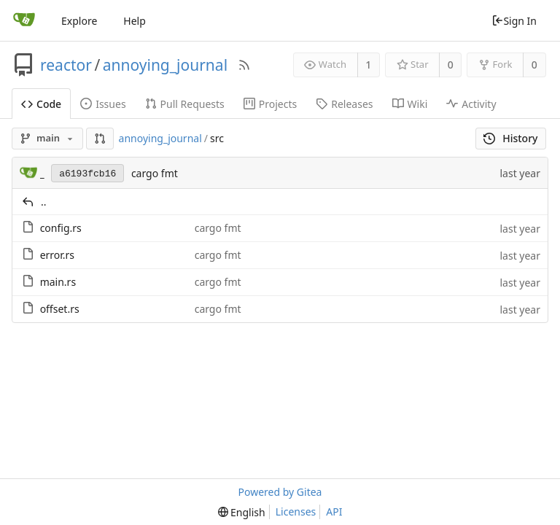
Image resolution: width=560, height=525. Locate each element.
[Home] (24, 20)
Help (134, 21)
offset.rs (59, 309)
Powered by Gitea (280, 492)
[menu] (241, 512)
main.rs (58, 282)
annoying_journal (165, 65)
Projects (270, 104)
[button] (100, 138)
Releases (344, 104)
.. (44, 202)
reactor (66, 65)
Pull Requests (185, 104)
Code (41, 104)
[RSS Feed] (244, 64)
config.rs (61, 228)
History (510, 138)
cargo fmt (154, 173)
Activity (471, 104)
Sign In (514, 21)
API (334, 511)
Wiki (410, 104)
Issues (102, 104)
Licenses (296, 511)
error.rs (57, 255)
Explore (79, 21)
